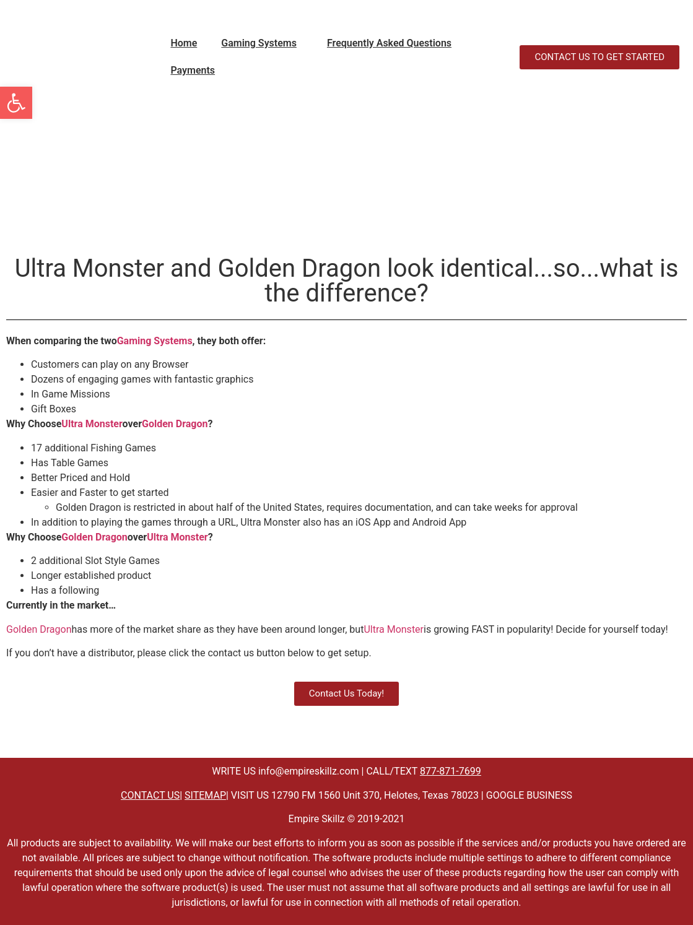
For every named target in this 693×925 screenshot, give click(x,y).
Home (183, 43)
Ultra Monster (91, 424)
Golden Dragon (174, 424)
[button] (262, 43)
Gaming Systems (259, 43)
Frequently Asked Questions (389, 43)
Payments (192, 70)
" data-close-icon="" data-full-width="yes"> (337, 57)
